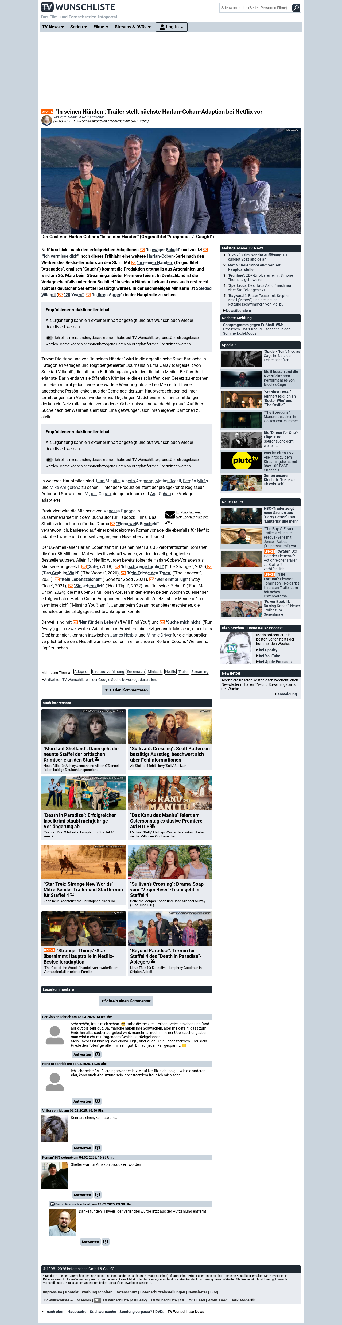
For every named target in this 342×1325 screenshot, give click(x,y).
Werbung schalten (97, 1292)
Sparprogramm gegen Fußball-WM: (256, 329)
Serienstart (136, 671)
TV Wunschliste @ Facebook (67, 1300)
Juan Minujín (107, 480)
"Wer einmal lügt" (171, 579)
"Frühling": (260, 277)
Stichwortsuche (103, 1311)
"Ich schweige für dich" (142, 566)
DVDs (159, 1311)
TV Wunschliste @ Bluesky (124, 1300)
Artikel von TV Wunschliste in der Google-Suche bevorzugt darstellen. (100, 679)
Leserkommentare (58, 989)
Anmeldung (287, 694)
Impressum (52, 1292)
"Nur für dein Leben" (98, 622)
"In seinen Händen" (155, 262)
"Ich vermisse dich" (60, 256)
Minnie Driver (159, 635)
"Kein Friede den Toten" (149, 573)
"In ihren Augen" (107, 294)
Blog (214, 1292)
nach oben (52, 1311)
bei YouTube (269, 656)
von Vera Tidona (65, 117)
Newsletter (197, 1292)
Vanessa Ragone (119, 510)
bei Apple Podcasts (275, 662)
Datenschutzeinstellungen (162, 1292)
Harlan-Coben (160, 256)
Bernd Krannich (67, 1204)
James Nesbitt (123, 635)
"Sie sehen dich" (89, 585)
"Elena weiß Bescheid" (137, 523)
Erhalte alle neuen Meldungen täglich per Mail (186, 517)
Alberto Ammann (137, 480)
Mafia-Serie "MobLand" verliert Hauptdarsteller (254, 267)
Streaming (199, 671)
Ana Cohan (160, 493)
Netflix (170, 671)
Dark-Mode (244, 1300)
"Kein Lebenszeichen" (81, 579)
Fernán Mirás (195, 480)
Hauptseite (77, 1311)
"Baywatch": (259, 300)
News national (92, 117)
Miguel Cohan (98, 493)
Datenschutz (126, 1292)
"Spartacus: (260, 287)
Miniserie (155, 671)
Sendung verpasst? (135, 1311)
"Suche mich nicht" (183, 622)
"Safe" (93, 566)
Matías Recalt (168, 480)
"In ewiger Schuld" (163, 249)
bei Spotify (268, 650)
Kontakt (72, 1292)
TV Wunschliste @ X (167, 1300)
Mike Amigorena (65, 487)
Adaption (82, 671)
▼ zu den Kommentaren (126, 690)
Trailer (183, 671)
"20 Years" (74, 294)
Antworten (82, 1054)
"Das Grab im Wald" (60, 573)
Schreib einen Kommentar (127, 1001)
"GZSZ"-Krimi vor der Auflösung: (259, 257)
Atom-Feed (217, 1300)
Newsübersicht (238, 311)
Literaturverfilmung (108, 671)
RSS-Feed (196, 1300)
